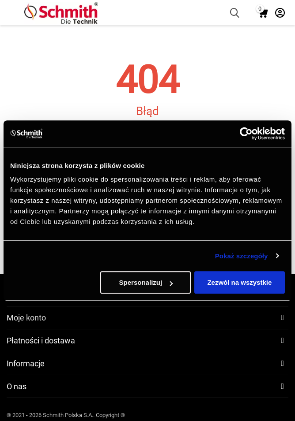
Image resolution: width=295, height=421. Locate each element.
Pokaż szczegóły (241, 256)
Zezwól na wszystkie (239, 282)
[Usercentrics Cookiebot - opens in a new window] (246, 133)
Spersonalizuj (146, 282)
